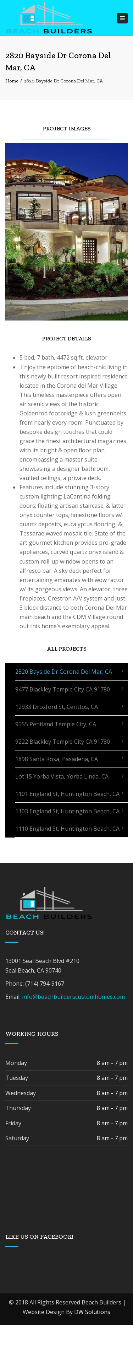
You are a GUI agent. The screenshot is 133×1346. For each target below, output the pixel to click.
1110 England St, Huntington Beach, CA (67, 829)
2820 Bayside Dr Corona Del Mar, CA (63, 671)
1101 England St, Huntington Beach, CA (67, 794)
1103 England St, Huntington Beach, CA (67, 811)
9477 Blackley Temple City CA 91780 (62, 689)
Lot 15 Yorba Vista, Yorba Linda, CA (62, 776)
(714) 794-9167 (44, 983)
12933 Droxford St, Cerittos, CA (56, 707)
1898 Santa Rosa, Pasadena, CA (56, 759)
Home (11, 81)
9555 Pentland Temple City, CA (55, 724)
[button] (13, 232)
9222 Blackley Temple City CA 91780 (62, 741)
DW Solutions (92, 1312)
